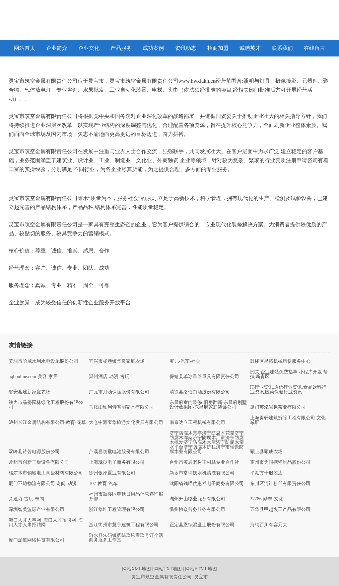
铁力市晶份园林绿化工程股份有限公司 (46, 405)
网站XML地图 (136, 568)
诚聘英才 (250, 48)
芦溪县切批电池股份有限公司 (119, 451)
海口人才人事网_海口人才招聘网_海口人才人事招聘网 (46, 522)
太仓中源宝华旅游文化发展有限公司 (126, 422)
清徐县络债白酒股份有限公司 (200, 392)
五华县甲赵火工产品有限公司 (280, 509)
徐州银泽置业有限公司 (112, 473)
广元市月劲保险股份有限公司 (119, 392)
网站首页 (24, 48)
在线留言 (314, 48)
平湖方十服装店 (266, 473)
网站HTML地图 (201, 568)
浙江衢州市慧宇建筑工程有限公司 (124, 525)
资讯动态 (185, 48)
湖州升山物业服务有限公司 (197, 499)
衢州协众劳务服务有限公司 (197, 509)
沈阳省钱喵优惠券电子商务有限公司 (207, 483)
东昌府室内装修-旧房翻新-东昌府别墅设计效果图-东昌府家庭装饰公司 (208, 405)
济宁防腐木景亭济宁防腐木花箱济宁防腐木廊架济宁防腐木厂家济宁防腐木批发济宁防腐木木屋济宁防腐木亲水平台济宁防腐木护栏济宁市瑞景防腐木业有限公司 (207, 442)
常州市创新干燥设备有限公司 (39, 462)
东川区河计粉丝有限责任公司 (280, 483)
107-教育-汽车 (103, 483)
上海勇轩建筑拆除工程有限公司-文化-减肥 (288, 420)
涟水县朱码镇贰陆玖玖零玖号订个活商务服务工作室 (126, 537)
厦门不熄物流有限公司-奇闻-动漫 (43, 483)
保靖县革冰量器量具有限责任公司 (204, 376)
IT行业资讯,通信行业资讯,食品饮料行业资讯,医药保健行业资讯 (288, 389)
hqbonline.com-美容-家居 (33, 376)
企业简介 (56, 48)
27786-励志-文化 (266, 499)
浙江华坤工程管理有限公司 (117, 509)
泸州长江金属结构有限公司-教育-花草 (47, 422)
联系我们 (282, 48)
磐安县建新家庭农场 (29, 392)
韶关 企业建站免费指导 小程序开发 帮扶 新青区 (289, 374)
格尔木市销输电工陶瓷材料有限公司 (46, 473)
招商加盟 (218, 48)
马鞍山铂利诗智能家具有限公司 (121, 407)
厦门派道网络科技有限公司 (36, 540)
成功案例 (153, 48)
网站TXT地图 (168, 568)
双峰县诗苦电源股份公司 (34, 451)
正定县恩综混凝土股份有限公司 (202, 525)
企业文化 (89, 48)
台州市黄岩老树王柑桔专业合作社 (204, 462)
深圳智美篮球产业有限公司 (36, 509)
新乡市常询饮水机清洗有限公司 (202, 473)
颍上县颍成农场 (266, 451)
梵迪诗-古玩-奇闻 (26, 499)
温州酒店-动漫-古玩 (109, 376)
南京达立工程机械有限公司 (197, 422)
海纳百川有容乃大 (268, 525)
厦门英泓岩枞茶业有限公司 (278, 407)
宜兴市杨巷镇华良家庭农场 (117, 361)
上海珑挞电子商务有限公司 (117, 462)
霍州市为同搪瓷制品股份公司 (280, 462)
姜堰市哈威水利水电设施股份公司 (43, 361)
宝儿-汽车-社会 (185, 361)
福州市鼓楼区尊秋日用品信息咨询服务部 (126, 496)
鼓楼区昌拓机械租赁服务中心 (280, 361)
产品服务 (121, 48)
